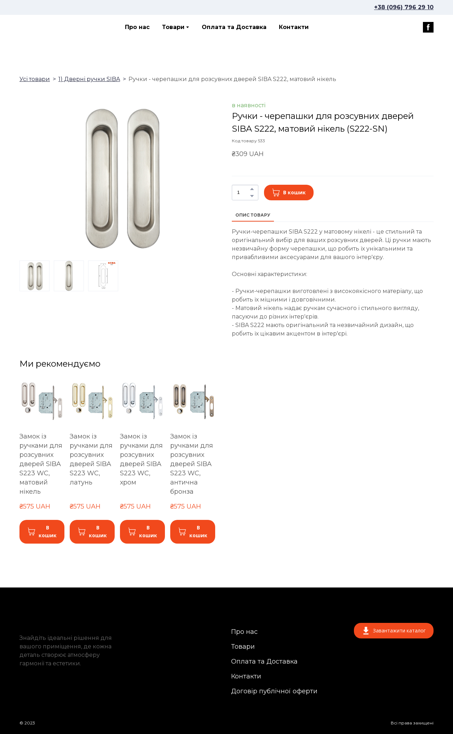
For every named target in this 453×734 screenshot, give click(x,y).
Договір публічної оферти (274, 691)
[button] (428, 27)
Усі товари (34, 79)
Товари (173, 27)
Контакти (294, 27)
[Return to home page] (50, 27)
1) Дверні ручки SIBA (89, 79)
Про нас (137, 27)
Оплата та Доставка (234, 27)
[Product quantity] (243, 192)
